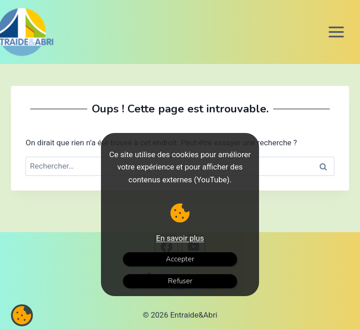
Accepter (180, 259)
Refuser (180, 281)
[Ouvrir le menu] (336, 31)
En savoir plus (180, 238)
